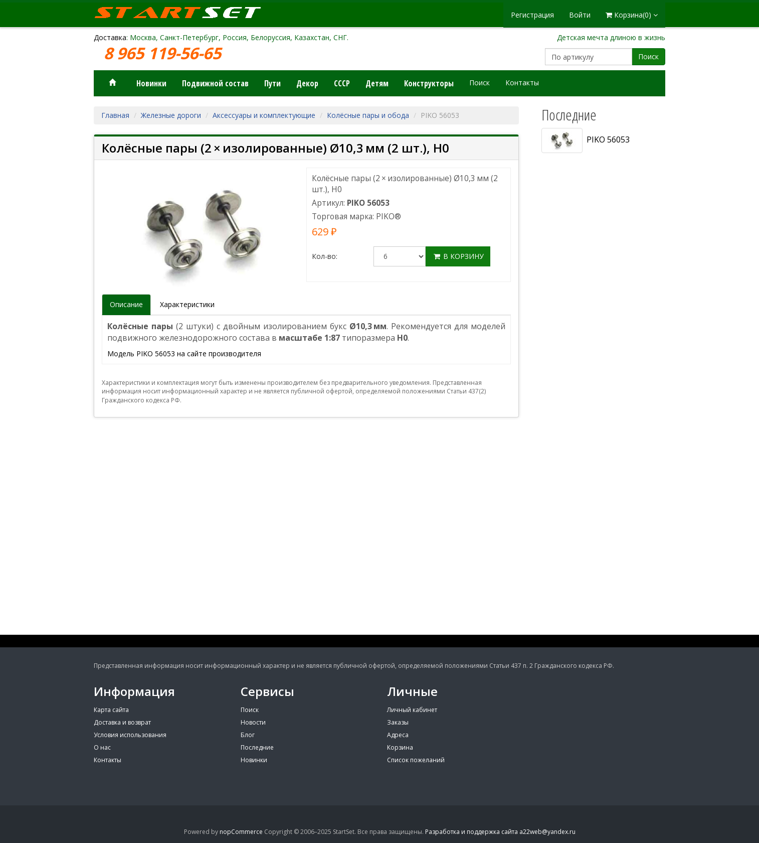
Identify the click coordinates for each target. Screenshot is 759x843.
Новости (253, 722)
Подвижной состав (215, 83)
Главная (115, 115)
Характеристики (187, 304)
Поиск (648, 56)
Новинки (151, 83)
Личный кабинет (412, 710)
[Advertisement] (600, 480)
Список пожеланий (416, 760)
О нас (102, 747)
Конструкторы (429, 83)
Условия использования (130, 735)
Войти (580, 15)
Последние (257, 747)
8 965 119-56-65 (164, 53)
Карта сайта (111, 710)
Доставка (110, 37)
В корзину (458, 256)
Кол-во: (324, 256)
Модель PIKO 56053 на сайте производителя (184, 353)
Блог (248, 735)
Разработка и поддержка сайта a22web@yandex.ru (500, 831)
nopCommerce (241, 831)
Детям (377, 83)
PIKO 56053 (585, 140)
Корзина (400, 747)
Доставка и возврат (122, 722)
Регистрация (532, 15)
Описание (126, 304)
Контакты (522, 82)
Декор (307, 83)
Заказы (398, 722)
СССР (342, 83)
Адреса (398, 735)
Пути (272, 83)
